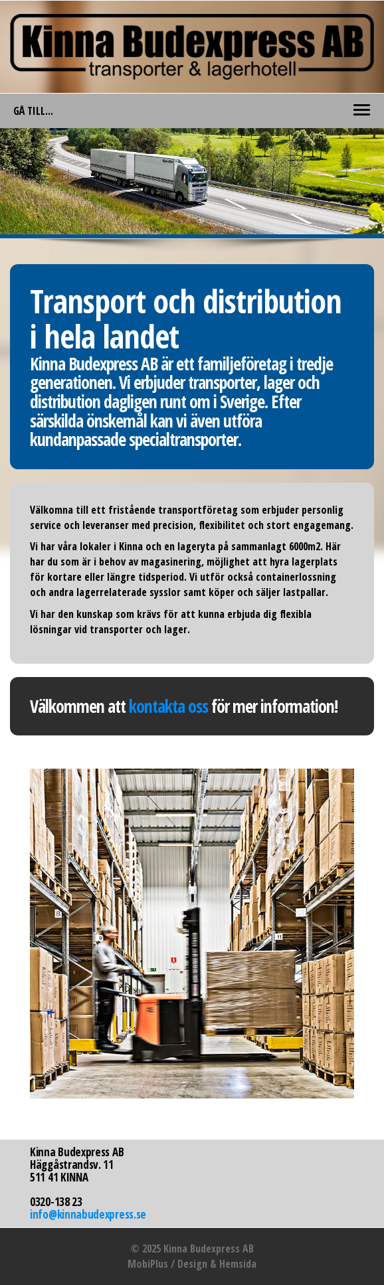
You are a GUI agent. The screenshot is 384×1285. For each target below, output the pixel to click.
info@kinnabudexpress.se (88, 1214)
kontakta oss (168, 706)
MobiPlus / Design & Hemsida (192, 1263)
